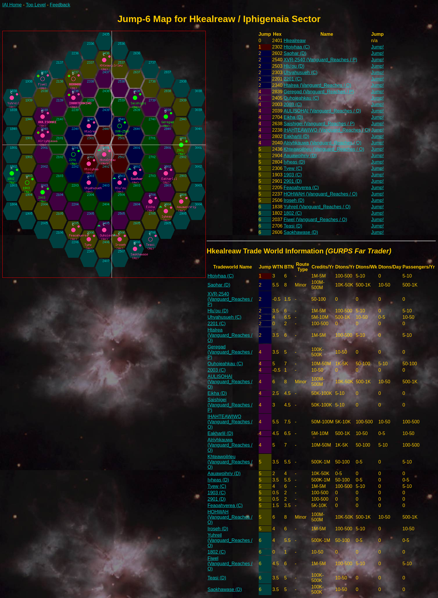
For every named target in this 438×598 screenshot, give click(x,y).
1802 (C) (293, 213)
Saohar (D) (295, 53)
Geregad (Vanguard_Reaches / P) (319, 91)
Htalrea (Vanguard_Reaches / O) (317, 85)
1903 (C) (293, 174)
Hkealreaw (295, 40)
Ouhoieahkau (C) (301, 98)
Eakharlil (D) (296, 136)
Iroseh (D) (294, 200)
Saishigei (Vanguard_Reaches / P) (319, 123)
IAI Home (12, 4)
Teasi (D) (293, 225)
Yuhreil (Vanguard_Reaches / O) (317, 206)
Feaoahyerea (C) (301, 187)
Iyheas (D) (294, 162)
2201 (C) (293, 78)
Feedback (60, 4)
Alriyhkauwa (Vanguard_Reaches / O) (322, 142)
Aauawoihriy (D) (300, 155)
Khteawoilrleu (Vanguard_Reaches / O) (324, 149)
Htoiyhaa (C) (297, 46)
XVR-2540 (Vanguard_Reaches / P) (320, 59)
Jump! (377, 46)
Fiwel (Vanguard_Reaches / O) (315, 219)
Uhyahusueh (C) (301, 72)
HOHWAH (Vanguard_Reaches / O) (320, 193)
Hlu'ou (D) (294, 66)
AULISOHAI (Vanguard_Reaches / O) (322, 110)
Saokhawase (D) (301, 232)
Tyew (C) (293, 168)
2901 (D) (293, 181)
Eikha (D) (293, 117)
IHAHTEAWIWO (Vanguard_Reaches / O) (327, 130)
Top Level (36, 4)
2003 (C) (293, 104)
